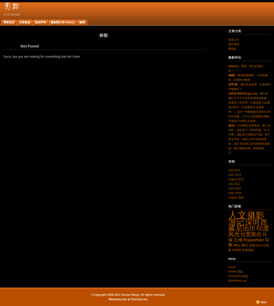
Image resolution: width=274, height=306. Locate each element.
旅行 (245, 245)
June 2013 (234, 174)
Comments (238, 276)
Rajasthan (254, 239)
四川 (259, 245)
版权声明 (40, 22)
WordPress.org (237, 280)
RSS (263, 302)
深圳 (252, 222)
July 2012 (234, 184)
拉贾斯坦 (250, 234)
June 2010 (234, 188)
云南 (238, 239)
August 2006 (236, 197)
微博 (82, 22)
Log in (232, 267)
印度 (262, 228)
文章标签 (24, 22)
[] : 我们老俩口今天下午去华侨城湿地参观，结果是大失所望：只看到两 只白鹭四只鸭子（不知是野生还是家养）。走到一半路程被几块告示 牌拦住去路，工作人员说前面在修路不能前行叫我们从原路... (249, 107)
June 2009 (234, 193)
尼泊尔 (245, 228)
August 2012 (236, 179)
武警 (252, 245)
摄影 (255, 215)
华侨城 (236, 250)
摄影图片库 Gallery (62, 22)
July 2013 (234, 170)
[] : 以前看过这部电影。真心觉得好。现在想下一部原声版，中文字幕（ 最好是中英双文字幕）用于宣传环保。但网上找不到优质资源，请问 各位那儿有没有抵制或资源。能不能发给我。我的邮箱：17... (249, 139)
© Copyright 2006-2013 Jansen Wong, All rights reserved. (128, 294)
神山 (237, 245)
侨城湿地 (248, 250)
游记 (236, 221)
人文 (237, 215)
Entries (235, 271)
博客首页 (8, 22)
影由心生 (233, 39)
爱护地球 (233, 44)
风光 (234, 234)
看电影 (232, 48)
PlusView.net (139, 299)
